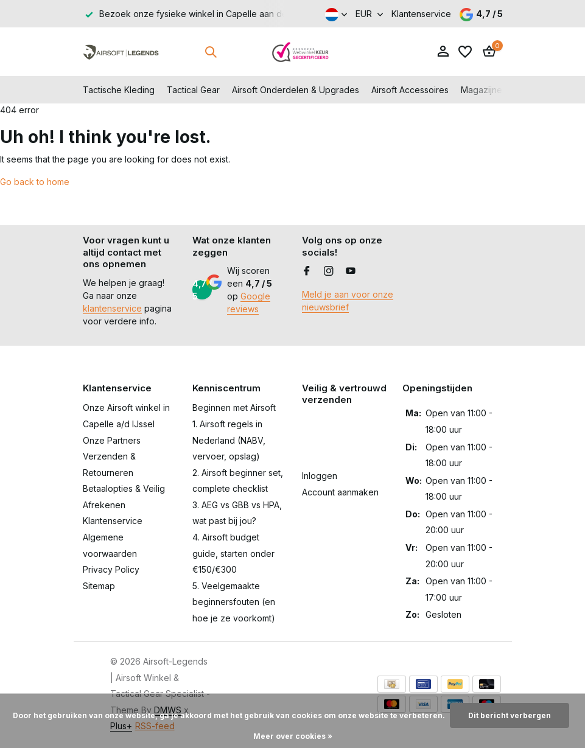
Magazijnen (484, 90)
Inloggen (319, 475)
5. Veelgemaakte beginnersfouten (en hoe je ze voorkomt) (233, 602)
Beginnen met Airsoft (234, 407)
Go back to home (34, 182)
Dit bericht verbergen (509, 715)
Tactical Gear (193, 90)
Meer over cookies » (292, 736)
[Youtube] (351, 271)
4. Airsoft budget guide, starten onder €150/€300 (233, 553)
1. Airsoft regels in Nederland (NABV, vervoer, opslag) (228, 440)
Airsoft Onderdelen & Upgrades (295, 90)
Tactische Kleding (119, 90)
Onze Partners (112, 440)
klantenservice (112, 308)
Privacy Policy (111, 569)
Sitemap (99, 586)
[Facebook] (307, 271)
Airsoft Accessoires (410, 90)
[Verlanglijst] (465, 51)
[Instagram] (329, 271)
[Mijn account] (443, 51)
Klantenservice (421, 14)
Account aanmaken (340, 492)
